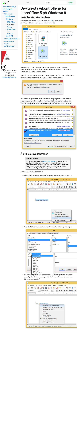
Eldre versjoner (9, 42)
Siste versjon (8, 14)
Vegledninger (9, 16)
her (52, 21)
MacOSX (9, 36)
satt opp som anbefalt (48, 161)
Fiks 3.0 (9, 34)
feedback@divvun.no (9, 77)
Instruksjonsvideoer (12, 39)
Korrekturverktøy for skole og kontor (9, 9)
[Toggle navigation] (27, 2)
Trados (9, 27)
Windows (9, 19)
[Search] (55, 2)
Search (70, 2)
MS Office (11, 22)
